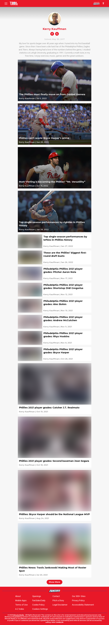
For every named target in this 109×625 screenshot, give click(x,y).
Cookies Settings (40, 609)
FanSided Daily (38, 600)
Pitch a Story (58, 600)
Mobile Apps (21, 600)
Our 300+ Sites (78, 596)
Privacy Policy (78, 600)
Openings (36, 596)
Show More (54, 582)
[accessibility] (103, 3)
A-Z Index (19, 609)
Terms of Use (21, 604)
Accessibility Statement (83, 604)
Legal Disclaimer (59, 604)
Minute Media (18, 615)
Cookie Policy (38, 604)
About (18, 596)
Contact (56, 596)
